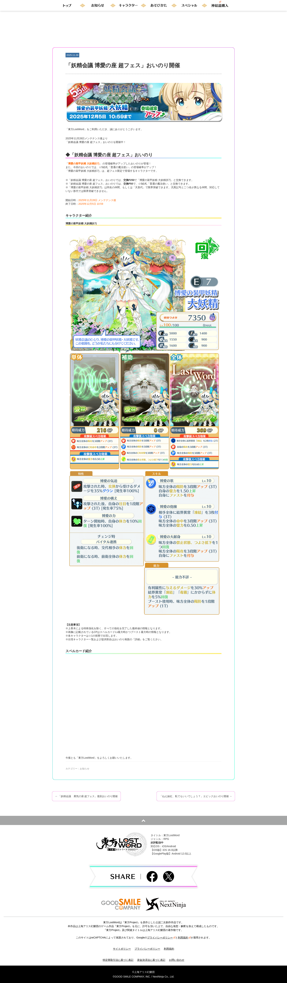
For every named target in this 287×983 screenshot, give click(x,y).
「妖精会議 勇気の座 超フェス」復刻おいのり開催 (86, 796)
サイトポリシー (122, 948)
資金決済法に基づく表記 (151, 959)
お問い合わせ (176, 959)
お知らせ (84, 768)
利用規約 (184, 937)
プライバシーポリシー (161, 937)
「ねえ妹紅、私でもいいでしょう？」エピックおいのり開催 (196, 796)
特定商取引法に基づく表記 (118, 959)
